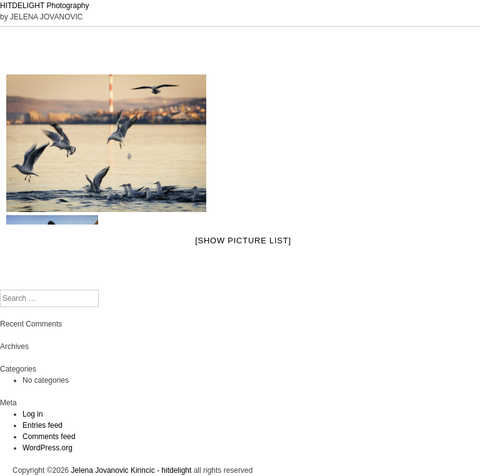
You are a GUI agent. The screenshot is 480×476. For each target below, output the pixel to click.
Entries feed (42, 425)
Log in (32, 414)
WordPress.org (47, 447)
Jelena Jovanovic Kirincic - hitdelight (131, 470)
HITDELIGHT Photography (44, 5)
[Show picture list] (243, 240)
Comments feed (49, 436)
